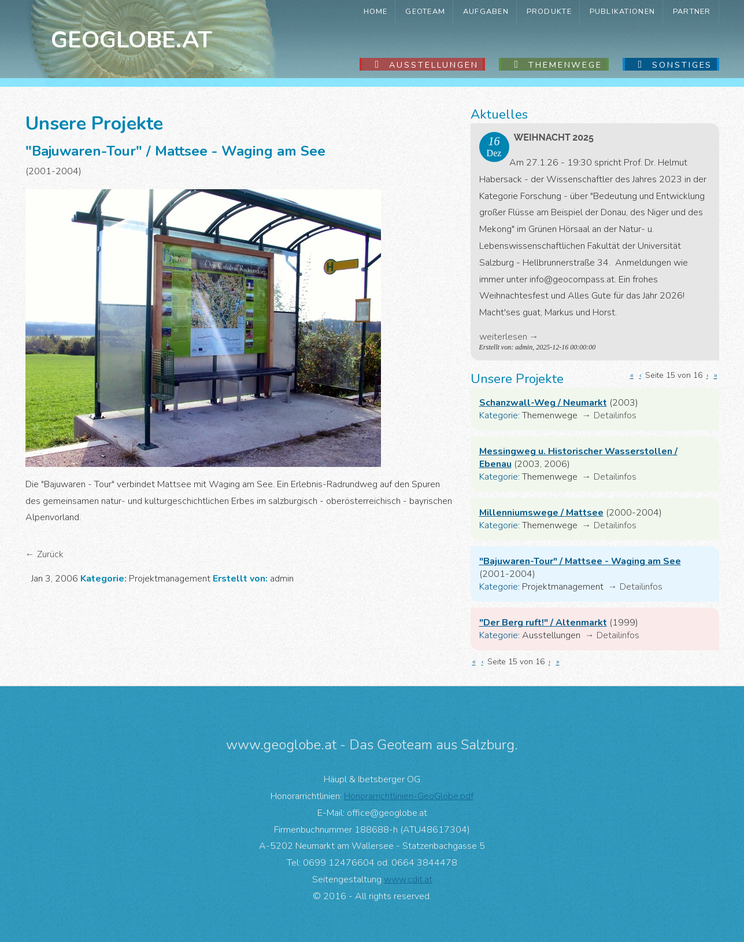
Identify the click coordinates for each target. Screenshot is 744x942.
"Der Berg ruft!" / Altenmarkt (543, 622)
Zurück (50, 554)
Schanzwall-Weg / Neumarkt (543, 402)
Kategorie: (499, 415)
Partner (692, 11)
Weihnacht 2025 (554, 137)
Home (376, 11)
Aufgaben (486, 11)
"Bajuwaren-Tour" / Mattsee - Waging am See (580, 561)
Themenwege (565, 65)
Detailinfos (615, 415)
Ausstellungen (433, 65)
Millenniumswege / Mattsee (541, 512)
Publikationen (623, 11)
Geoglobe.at (131, 40)
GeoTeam (425, 11)
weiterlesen (503, 336)
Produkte (549, 11)
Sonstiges (682, 65)
